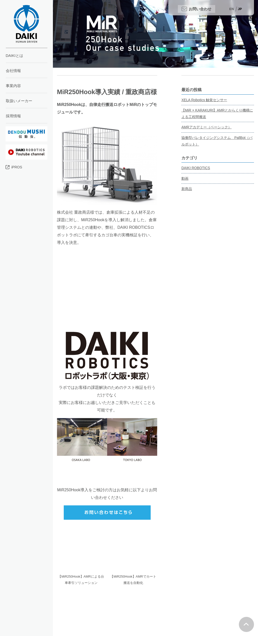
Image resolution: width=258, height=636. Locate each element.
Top (246, 624)
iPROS (16, 167)
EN (231, 9)
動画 (184, 178)
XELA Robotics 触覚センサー (204, 100)
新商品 (186, 189)
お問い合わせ (200, 9)
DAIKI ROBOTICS (195, 168)
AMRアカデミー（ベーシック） (206, 127)
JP (240, 9)
